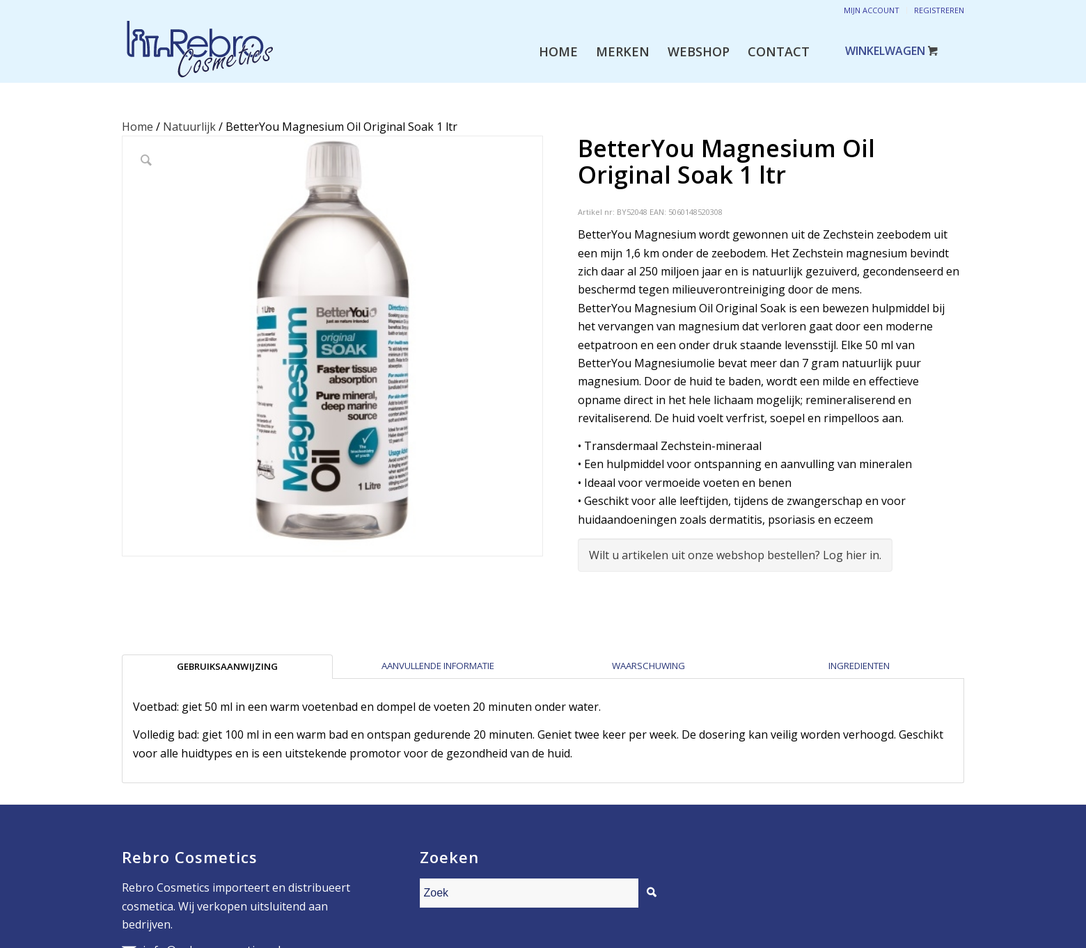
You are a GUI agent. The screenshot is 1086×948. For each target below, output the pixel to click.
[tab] (227, 666)
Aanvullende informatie (437, 665)
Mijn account (871, 10)
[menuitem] (558, 51)
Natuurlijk (189, 126)
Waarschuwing (648, 665)
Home (137, 126)
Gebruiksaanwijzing (227, 666)
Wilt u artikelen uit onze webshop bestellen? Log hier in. (735, 555)
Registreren (939, 10)
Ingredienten (859, 665)
